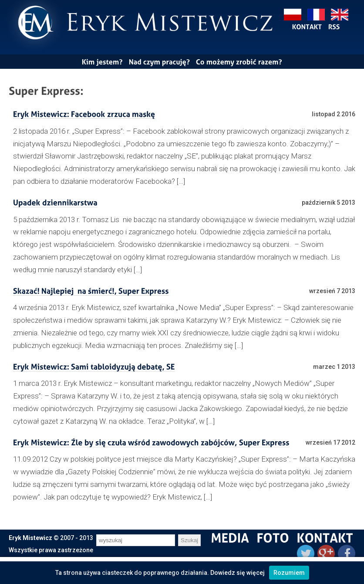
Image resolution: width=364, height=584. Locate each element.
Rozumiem (289, 572)
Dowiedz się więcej (237, 572)
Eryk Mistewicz (30, 537)
